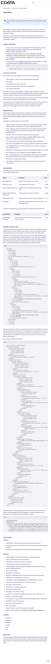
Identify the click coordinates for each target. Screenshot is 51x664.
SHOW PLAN (11, 53)
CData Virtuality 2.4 (6, 8)
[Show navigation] (48, 661)
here (8, 22)
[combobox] (40, 2)
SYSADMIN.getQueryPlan (25, 63)
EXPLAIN (38, 47)
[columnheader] (10, 178)
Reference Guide (15, 8)
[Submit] (33, 3)
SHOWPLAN (12, 59)
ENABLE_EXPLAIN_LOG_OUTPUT (14, 51)
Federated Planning (23, 8)
